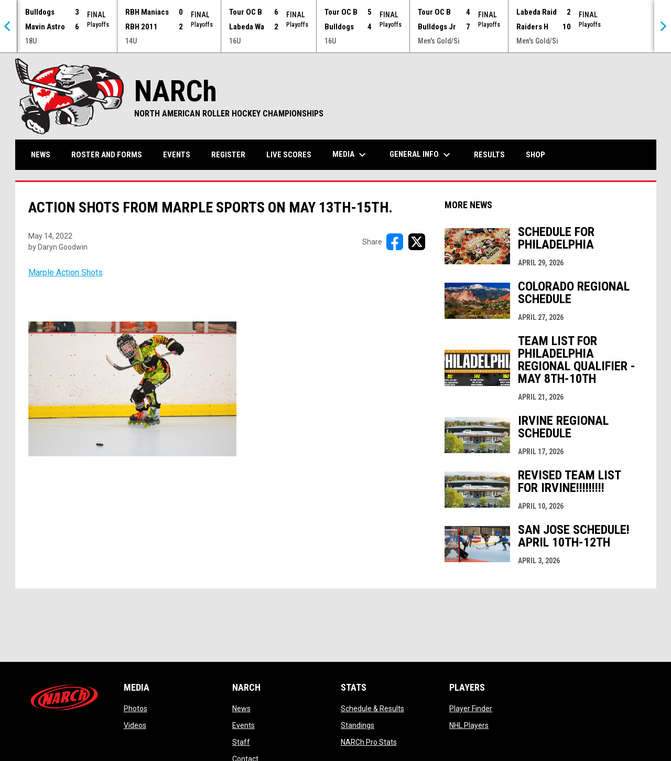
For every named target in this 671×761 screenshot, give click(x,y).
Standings (357, 725)
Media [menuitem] (350, 154)
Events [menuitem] (176, 154)
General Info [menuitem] (421, 154)
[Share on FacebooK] (394, 241)
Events (243, 725)
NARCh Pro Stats (369, 742)
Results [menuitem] (489, 154)
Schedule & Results (372, 708)
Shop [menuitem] (539, 154)
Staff (241, 742)
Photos (135, 708)
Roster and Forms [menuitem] (106, 154)
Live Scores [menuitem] (288, 154)
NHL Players (469, 725)
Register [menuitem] (228, 154)
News (241, 708)
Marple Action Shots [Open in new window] (65, 272)
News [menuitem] (40, 154)
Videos (135, 725)
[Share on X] (416, 241)
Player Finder (470, 708)
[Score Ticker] (335, 26)
